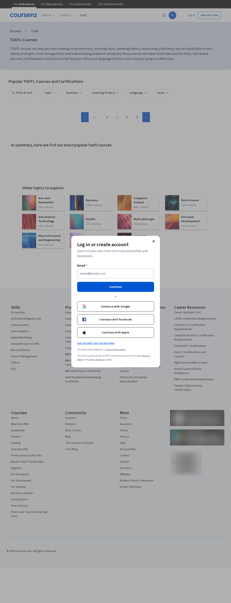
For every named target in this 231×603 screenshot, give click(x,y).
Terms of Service (97, 359)
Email (82, 265)
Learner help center (115, 349)
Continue (115, 287)
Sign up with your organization (96, 343)
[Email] (115, 273)
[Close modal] (153, 241)
